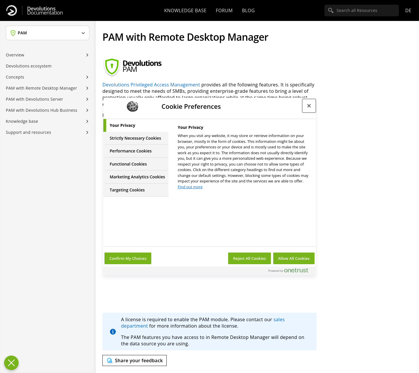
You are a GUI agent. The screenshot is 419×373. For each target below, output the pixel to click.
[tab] (135, 125)
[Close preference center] (309, 105)
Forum (224, 10)
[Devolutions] (11, 10)
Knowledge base (185, 10)
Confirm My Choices (127, 258)
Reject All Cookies (249, 258)
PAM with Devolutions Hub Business (41, 110)
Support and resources (28, 132)
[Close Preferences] (11, 363)
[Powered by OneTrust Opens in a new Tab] (291, 271)
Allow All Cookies (294, 258)
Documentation (45, 10)
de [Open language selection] (408, 10)
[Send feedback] (134, 360)
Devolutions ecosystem (29, 66)
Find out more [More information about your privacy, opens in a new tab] (190, 186)
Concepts (15, 77)
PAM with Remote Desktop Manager (41, 88)
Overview (15, 55)
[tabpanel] (244, 159)
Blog (248, 10)
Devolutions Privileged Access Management (151, 84)
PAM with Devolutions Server (34, 99)
